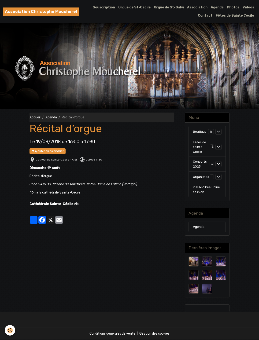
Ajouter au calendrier (47, 151)
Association (197, 7)
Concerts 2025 (200, 164)
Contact (205, 16)
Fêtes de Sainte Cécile (235, 16)
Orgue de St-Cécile (134, 7)
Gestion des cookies (154, 334)
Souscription (104, 7)
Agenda (217, 7)
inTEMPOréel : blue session (206, 190)
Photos (233, 7)
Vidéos (248, 7)
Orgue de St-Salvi (169, 7)
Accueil (35, 117)
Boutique (200, 132)
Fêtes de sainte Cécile (199, 147)
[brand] (41, 11)
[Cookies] (10, 330)
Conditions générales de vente (112, 334)
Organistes (201, 177)
